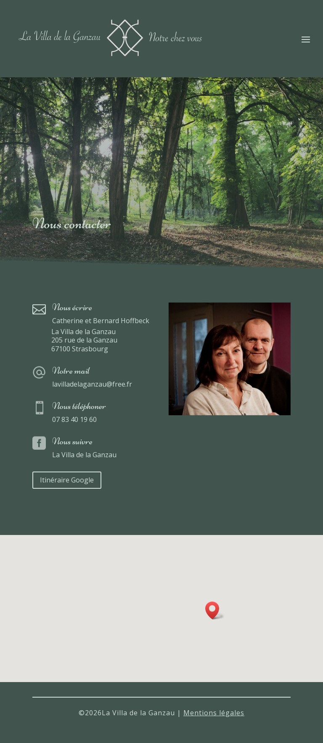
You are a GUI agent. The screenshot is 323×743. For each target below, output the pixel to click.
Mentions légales (213, 712)
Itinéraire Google (67, 480)
